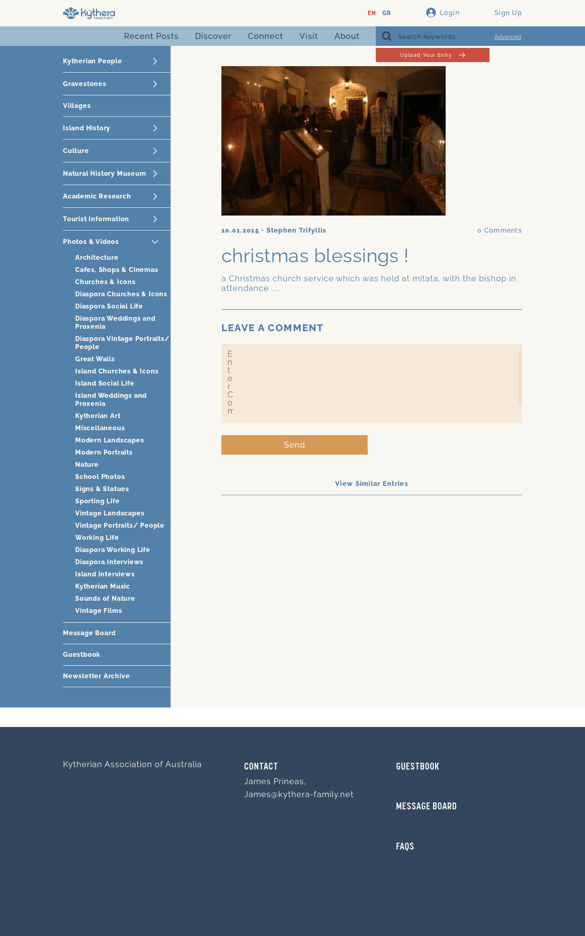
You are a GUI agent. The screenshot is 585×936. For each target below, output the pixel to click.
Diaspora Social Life (109, 306)
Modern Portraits (104, 452)
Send (295, 445)
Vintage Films (98, 611)
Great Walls (95, 359)
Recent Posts (151, 36)
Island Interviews (105, 574)
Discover (213, 36)
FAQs (405, 847)
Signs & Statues (102, 489)
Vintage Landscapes (109, 513)
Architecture (97, 257)
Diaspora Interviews (109, 562)
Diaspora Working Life (112, 550)
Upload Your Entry (432, 55)
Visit (308, 36)
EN (372, 13)
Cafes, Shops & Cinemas (116, 270)
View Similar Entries (371, 483)
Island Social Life (104, 383)
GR (386, 13)
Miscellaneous (100, 428)
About (347, 36)
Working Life (97, 537)
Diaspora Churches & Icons (121, 294)
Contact (261, 767)
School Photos (100, 477)
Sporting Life (97, 501)
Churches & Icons (105, 282)
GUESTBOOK (418, 767)
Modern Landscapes (109, 440)
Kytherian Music (102, 586)
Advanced (507, 37)
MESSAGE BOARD (426, 807)
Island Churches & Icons (116, 371)
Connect (265, 36)
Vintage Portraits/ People (120, 525)
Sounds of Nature (105, 598)
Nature (87, 464)
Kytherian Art (97, 416)
